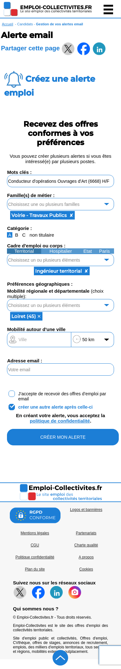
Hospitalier (60, 251)
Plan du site (35, 569)
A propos (86, 557)
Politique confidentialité (35, 557)
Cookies (86, 569)
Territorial (24, 251)
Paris (104, 251)
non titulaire (41, 235)
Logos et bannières (86, 509)
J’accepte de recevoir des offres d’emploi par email (62, 396)
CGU (35, 545)
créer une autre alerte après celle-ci (55, 407)
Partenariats (86, 533)
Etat (87, 251)
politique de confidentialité (60, 421)
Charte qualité (86, 545)
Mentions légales (35, 533)
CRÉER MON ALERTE (63, 437)
